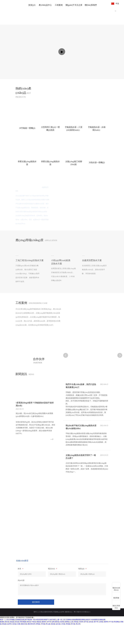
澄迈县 (4, 624)
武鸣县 (38, 624)
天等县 (43, 624)
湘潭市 (106, 622)
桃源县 (39, 622)
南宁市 (96, 622)
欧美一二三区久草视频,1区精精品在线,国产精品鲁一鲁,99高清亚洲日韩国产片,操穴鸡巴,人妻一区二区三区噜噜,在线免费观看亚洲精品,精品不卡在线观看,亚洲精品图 (52, 619)
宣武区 (62, 622)
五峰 (18, 624)
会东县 (91, 622)
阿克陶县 (117, 622)
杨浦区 (2, 622)
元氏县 (14, 624)
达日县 (58, 624)
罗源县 (68, 624)
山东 (71, 622)
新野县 (67, 622)
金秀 (53, 622)
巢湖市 (44, 622)
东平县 (86, 622)
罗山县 (48, 624)
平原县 (33, 622)
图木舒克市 (31, 624)
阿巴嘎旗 (23, 622)
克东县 (53, 624)
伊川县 (73, 624)
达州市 (9, 624)
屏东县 (29, 622)
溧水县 (7, 622)
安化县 (17, 622)
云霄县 (101, 622)
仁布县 (63, 624)
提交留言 (36, 602)
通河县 (57, 622)
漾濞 (22, 624)
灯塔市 (81, 622)
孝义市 (78, 624)
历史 (25, 624)
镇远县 (12, 622)
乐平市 (49, 622)
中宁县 (111, 622)
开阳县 (76, 622)
